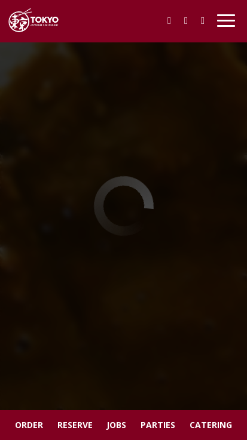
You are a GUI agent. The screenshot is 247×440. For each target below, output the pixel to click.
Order (29, 424)
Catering (211, 424)
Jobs (116, 424)
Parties (158, 424)
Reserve (75, 424)
